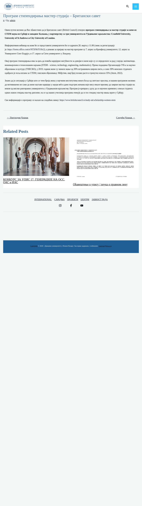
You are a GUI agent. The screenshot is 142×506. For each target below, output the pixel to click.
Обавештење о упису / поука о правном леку (100, 184)
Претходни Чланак (17, 117)
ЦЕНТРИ (85, 199)
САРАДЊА (59, 199)
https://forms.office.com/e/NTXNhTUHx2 (25, 49)
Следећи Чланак (125, 117)
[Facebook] (71, 205)
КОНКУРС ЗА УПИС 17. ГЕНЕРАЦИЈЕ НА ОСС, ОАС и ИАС (34, 181)
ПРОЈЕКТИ (72, 199)
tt (3, 20)
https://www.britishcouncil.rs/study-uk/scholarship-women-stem (88, 100)
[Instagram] (60, 205)
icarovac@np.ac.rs (105, 246)
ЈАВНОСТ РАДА (100, 199)
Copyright (33, 246)
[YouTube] (81, 205)
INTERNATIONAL (43, 199)
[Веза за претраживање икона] (127, 6)
